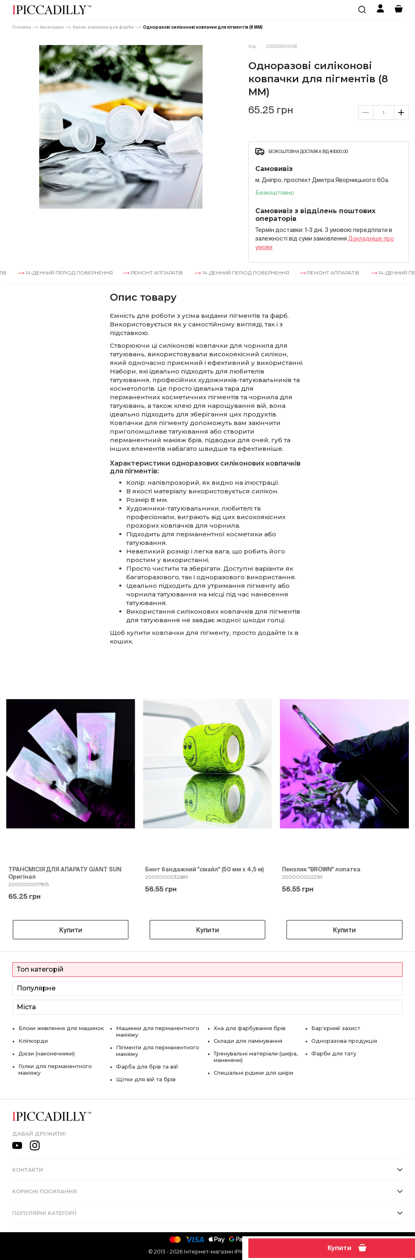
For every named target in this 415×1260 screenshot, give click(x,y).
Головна (21, 27)
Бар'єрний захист (335, 1028)
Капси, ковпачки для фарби (103, 27)
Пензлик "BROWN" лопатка (321, 869)
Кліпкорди (33, 1040)
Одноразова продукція (344, 1040)
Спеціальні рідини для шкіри (253, 1072)
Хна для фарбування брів (250, 1028)
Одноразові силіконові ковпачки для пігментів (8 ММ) (203, 27)
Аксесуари (52, 27)
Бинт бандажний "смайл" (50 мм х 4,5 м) (204, 869)
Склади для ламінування (248, 1040)
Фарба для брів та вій (147, 1066)
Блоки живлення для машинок (61, 1028)
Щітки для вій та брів (146, 1079)
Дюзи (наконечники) (46, 1053)
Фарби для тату (333, 1053)
